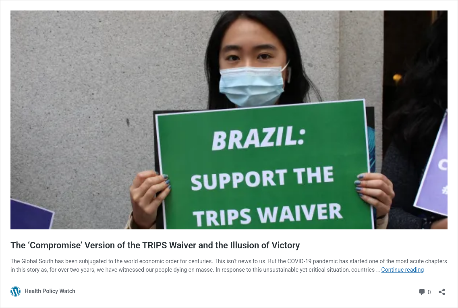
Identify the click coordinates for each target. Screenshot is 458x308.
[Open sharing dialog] (442, 289)
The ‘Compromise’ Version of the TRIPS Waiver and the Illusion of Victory (155, 245)
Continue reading (402, 269)
